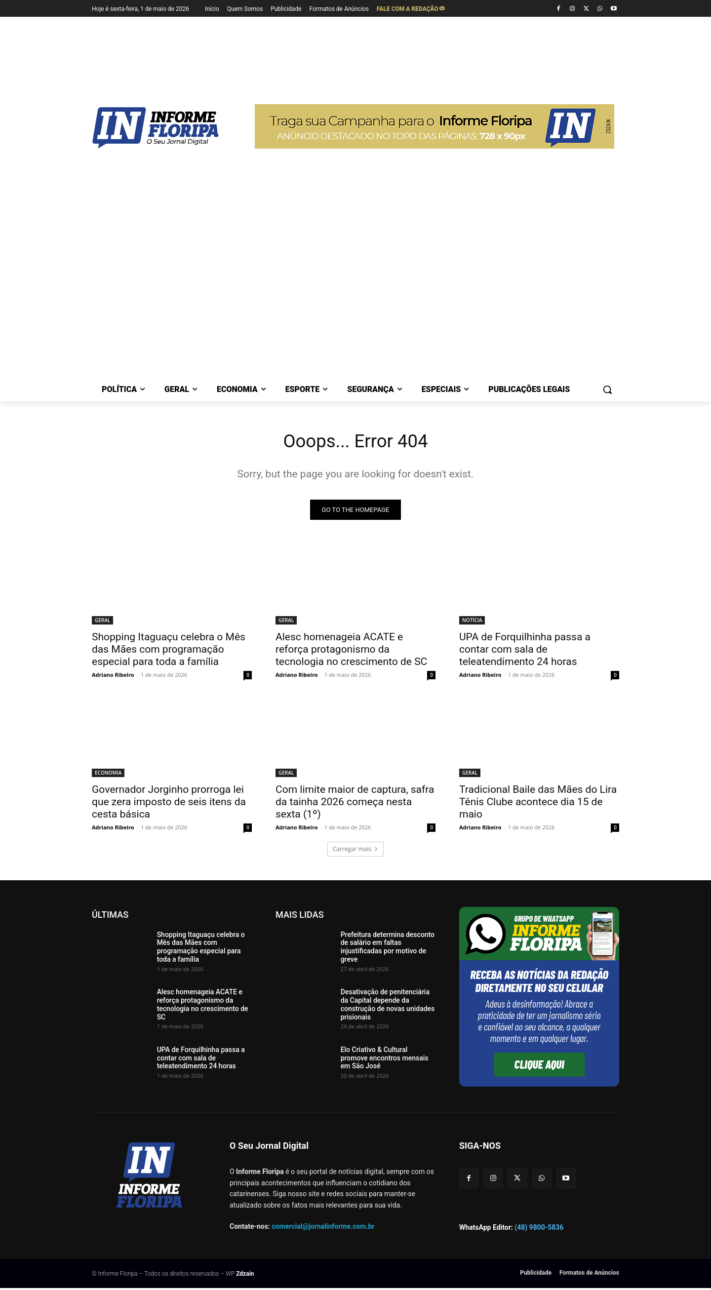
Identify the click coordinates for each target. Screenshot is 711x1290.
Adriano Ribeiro (113, 676)
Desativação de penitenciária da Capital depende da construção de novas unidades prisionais (388, 1006)
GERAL (102, 622)
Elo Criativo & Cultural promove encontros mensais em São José (385, 1060)
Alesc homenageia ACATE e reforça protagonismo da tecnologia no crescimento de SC (351, 651)
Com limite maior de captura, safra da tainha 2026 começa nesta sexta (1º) (355, 803)
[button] (607, 389)
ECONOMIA (108, 774)
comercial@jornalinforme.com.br (323, 1229)
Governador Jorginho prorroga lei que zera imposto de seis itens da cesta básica (169, 803)
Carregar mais (356, 851)
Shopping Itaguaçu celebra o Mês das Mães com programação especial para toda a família (168, 651)
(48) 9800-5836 (538, 1229)
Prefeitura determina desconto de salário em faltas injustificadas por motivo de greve (387, 949)
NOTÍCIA (472, 622)
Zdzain (245, 1275)
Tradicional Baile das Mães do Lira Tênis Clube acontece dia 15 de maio (538, 803)
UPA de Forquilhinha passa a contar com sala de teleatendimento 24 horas (525, 651)
